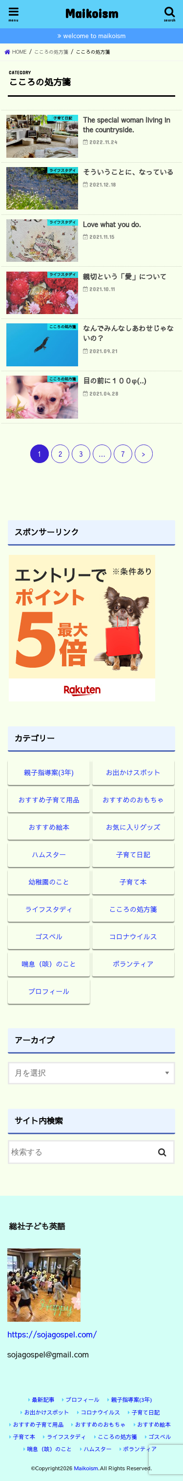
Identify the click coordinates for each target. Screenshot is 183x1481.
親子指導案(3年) (49, 772)
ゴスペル (48, 936)
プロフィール (48, 991)
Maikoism (91, 13)
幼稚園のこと (48, 882)
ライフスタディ (49, 909)
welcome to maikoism (94, 35)
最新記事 (43, 1399)
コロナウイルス (133, 936)
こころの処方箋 (133, 909)
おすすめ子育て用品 (49, 799)
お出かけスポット (133, 772)
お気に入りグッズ (133, 827)
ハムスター (49, 854)
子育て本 (133, 882)
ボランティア (133, 964)
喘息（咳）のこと (48, 964)
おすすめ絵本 (48, 827)
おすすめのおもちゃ (133, 799)
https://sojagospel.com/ (52, 1334)
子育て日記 (133, 854)
